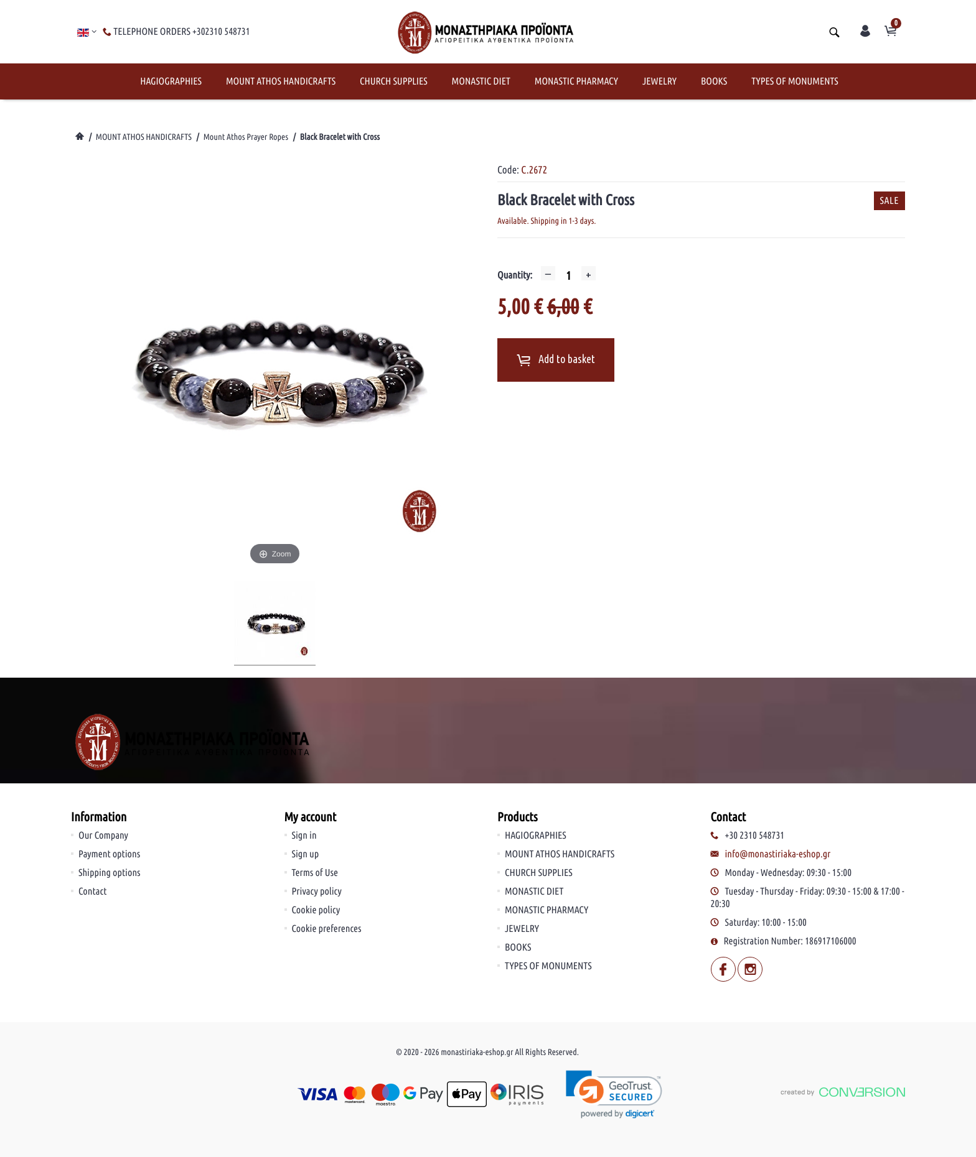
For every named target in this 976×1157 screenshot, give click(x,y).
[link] (615, 1094)
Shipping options (109, 872)
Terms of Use (315, 872)
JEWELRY (659, 81)
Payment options (109, 854)
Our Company (103, 835)
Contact (92, 891)
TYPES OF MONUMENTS (794, 81)
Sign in (304, 835)
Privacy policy (317, 891)
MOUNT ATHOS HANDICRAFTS (281, 81)
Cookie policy (316, 910)
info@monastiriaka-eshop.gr (778, 854)
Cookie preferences (327, 928)
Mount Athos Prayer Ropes (246, 137)
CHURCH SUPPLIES (394, 81)
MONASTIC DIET (481, 81)
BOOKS (714, 81)
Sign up (305, 854)
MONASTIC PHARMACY (576, 81)
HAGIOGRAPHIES (171, 81)
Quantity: (514, 275)
